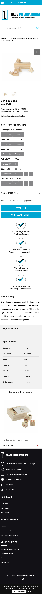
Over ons (4, 504)
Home (3, 38)
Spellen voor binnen (18, 38)
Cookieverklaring (7, 553)
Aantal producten (9, 193)
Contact (4, 526)
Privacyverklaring (7, 558)
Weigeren (29, 591)
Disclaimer (5, 562)
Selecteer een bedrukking (13, 124)
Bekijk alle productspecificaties (13, 116)
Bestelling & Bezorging (9, 535)
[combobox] (17, 28)
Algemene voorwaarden (10, 549)
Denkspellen (31, 38)
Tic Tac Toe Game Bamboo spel (15, 440)
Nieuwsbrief (5, 508)
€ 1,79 (8, 445)
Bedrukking (5, 512)
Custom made (6, 531)
